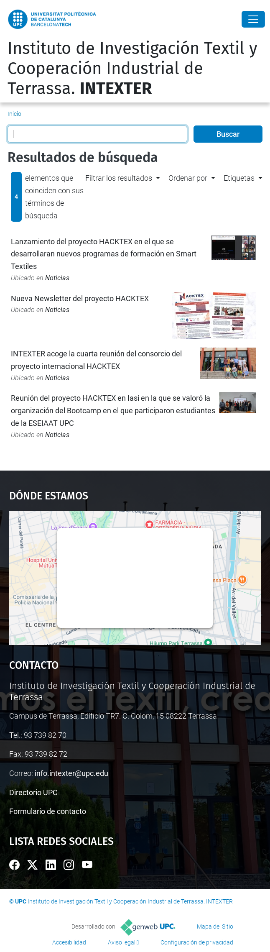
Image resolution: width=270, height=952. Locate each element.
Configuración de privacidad (196, 942)
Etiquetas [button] (239, 178)
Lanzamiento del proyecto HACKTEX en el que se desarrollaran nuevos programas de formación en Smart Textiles (103, 254)
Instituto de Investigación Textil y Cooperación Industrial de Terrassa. (132, 68)
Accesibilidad (69, 942)
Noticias (57, 278)
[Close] (253, 19)
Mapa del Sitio (215, 926)
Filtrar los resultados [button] (118, 178)
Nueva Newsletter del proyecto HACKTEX (80, 298)
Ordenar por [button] (187, 178)
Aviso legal (121, 942)
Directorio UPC (33, 792)
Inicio (14, 113)
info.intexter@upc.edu (71, 773)
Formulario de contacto (47, 811)
